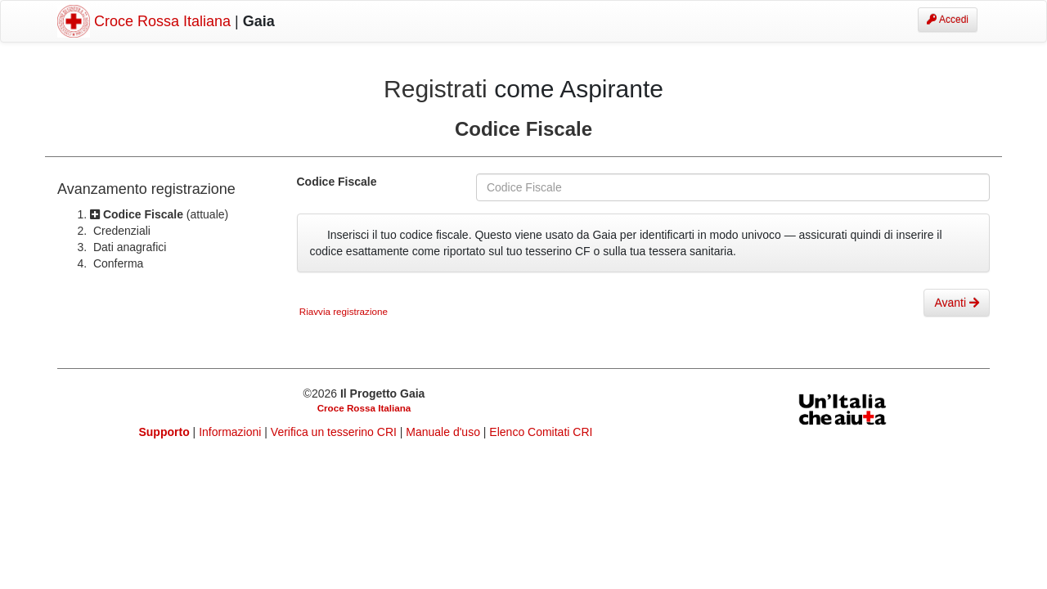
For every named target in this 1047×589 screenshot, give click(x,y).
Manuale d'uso (444, 431)
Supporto (164, 431)
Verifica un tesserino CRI (335, 431)
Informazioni (231, 431)
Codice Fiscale (337, 181)
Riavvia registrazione (342, 311)
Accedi (947, 19)
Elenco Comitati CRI (540, 431)
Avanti (956, 302)
